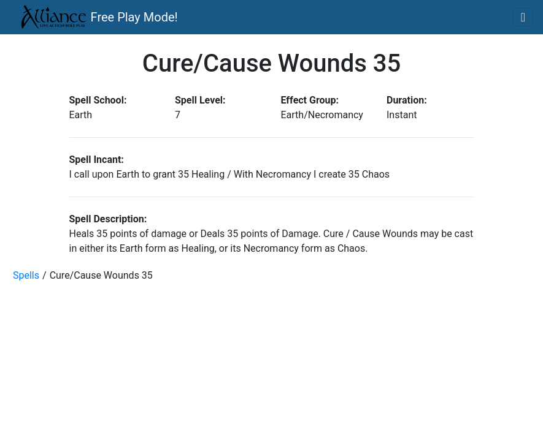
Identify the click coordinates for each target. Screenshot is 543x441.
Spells (26, 275)
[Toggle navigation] (523, 17)
